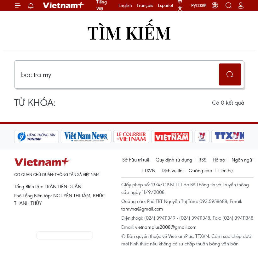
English (125, 5)
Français (145, 5)
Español (165, 5)
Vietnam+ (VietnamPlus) (64, 5)
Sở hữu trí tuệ (135, 159)
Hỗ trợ (219, 159)
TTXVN (148, 170)
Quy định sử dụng (174, 159)
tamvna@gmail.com (142, 208)
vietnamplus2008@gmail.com (166, 227)
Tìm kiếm (129, 32)
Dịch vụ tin (172, 170)
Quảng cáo (200, 170)
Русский (199, 5)
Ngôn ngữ (242, 159)
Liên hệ (225, 170)
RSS (202, 159)
